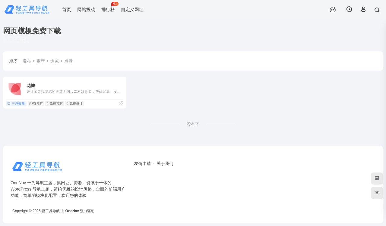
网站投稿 (86, 9)
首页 (66, 9)
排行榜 (109, 7)
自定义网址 (132, 9)
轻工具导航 (51, 211)
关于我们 (165, 163)
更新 (40, 61)
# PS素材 (36, 103)
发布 (27, 61)
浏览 (54, 61)
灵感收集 (16, 103)
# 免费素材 (55, 103)
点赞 (68, 61)
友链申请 (142, 163)
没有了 (193, 124)
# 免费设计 (75, 103)
